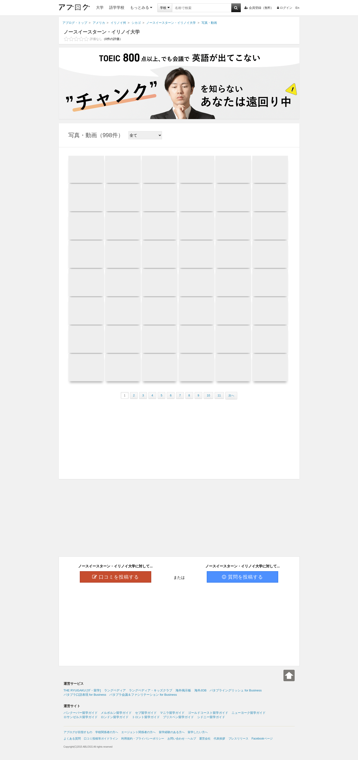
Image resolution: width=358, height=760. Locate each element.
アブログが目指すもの (78, 732)
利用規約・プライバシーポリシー (142, 738)
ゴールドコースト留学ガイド (208, 713)
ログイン (284, 8)
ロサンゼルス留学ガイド (81, 717)
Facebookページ (262, 738)
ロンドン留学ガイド (115, 717)
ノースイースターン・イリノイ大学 (102, 32)
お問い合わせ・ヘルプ (181, 738)
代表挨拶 (219, 738)
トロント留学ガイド (146, 717)
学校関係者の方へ (106, 732)
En (297, 8)
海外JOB (200, 690)
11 (219, 395)
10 (208, 395)
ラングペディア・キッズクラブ (150, 690)
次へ (231, 395)
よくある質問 (72, 738)
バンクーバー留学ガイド (81, 713)
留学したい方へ (198, 732)
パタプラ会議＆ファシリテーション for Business (143, 694)
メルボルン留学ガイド (116, 713)
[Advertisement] (179, 437)
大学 (100, 7)
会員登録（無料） (259, 8)
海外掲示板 (183, 690)
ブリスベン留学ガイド (178, 717)
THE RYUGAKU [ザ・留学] (82, 690)
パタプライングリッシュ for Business (236, 690)
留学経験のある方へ (172, 732)
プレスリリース (238, 738)
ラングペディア (115, 690)
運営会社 (205, 738)
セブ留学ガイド (146, 713)
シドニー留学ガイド (211, 717)
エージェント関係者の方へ (138, 732)
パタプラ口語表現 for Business (85, 694)
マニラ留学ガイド (172, 713)
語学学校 (116, 7)
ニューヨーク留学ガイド (249, 713)
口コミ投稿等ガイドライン (101, 738)
